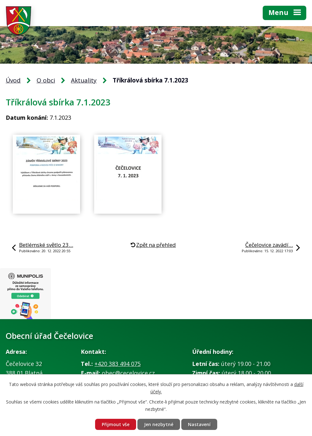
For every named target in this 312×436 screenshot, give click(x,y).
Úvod (13, 80)
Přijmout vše (115, 424)
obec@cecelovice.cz (128, 373)
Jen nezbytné (158, 424)
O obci (46, 80)
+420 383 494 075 (117, 364)
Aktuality (84, 80)
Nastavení (199, 424)
